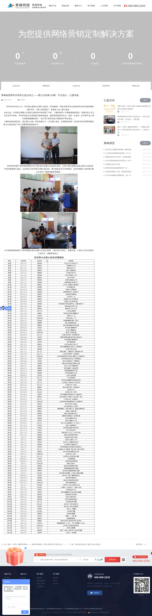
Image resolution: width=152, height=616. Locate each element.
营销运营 (65, 6)
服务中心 (78, 6)
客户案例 (91, 6)
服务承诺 (23, 577)
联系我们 (55, 583)
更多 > (145, 100)
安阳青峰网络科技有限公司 (54, 609)
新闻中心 (55, 580)
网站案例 (39, 577)
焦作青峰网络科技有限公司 (73, 609)
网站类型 (7, 577)
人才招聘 (104, 6)
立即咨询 (112, 560)
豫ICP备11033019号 (80, 612)
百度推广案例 (41, 583)
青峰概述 (55, 577)
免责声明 (106, 86)
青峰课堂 (46, 86)
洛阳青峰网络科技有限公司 (36, 609)
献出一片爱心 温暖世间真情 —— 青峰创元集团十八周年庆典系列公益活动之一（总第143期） (133, 129)
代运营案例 (40, 586)
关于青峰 (117, 6)
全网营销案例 (41, 580)
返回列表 (139, 544)
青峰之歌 (136, 86)
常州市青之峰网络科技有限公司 (93, 609)
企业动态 (16, 86)
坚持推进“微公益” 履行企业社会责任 (88, 544)
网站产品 (52, 6)
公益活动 (76, 86)
